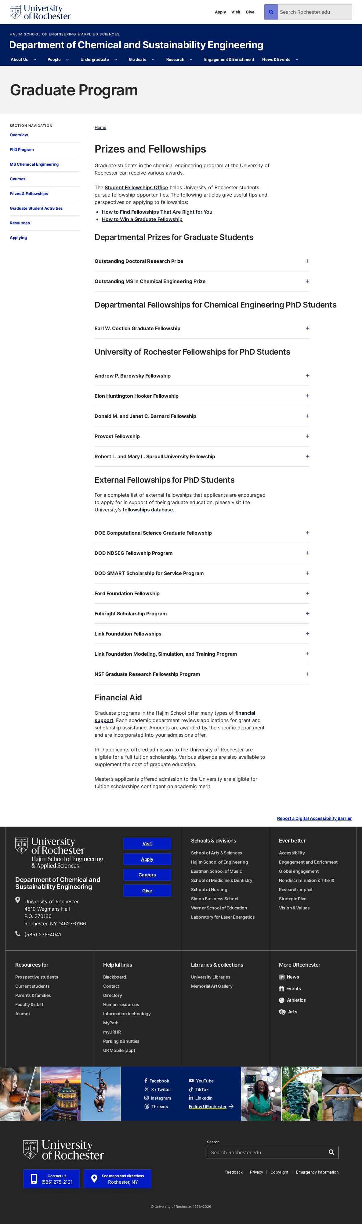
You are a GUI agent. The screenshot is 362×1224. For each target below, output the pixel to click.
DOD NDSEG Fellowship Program (202, 553)
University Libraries (210, 977)
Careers (147, 875)
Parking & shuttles (121, 1041)
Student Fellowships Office (136, 187)
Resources (20, 223)
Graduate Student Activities (36, 208)
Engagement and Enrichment (308, 862)
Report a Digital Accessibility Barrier (314, 818)
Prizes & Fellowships (29, 193)
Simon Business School (214, 898)
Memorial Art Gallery (211, 986)
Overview (19, 135)
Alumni (22, 1013)
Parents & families (33, 995)
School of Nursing (209, 889)
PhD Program (22, 149)
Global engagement (298, 871)
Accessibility (292, 853)
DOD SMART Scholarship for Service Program (202, 573)
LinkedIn (201, 1098)
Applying (18, 237)
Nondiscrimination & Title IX (307, 880)
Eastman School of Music (216, 871)
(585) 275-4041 (42, 934)
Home (100, 127)
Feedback (233, 1172)
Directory (112, 995)
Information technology (127, 1013)
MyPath (110, 1023)
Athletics (292, 1000)
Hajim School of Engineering (219, 862)
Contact (111, 986)
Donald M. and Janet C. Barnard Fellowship (202, 416)
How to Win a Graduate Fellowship (142, 219)
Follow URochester (211, 1106)
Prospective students (36, 977)
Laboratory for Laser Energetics (223, 917)
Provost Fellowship (202, 436)
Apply (220, 12)
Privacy (256, 1172)
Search (213, 1142)
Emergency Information (317, 1172)
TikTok (198, 1089)
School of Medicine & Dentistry (221, 880)
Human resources (121, 1004)
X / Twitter (157, 1089)
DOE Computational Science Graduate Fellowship (202, 532)
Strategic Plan (293, 898)
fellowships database (148, 509)
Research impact (296, 889)
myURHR (112, 1032)
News (289, 977)
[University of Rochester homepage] (40, 12)
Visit (235, 12)
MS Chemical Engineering (34, 164)
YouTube (201, 1081)
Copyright (279, 1172)
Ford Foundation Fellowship (202, 593)
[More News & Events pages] (297, 59)
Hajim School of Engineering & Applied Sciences (65, 34)
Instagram (157, 1098)
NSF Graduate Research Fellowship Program (202, 674)
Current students (32, 986)
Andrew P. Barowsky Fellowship (202, 375)
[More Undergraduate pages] (116, 59)
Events (290, 988)
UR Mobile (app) (119, 1050)
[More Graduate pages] (153, 59)
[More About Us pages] (35, 59)
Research (175, 59)
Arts (288, 1011)
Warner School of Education (219, 908)
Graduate (138, 59)
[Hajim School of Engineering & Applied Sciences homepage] (59, 853)
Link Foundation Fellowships (202, 633)
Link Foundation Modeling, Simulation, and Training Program (202, 654)
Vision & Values (294, 908)
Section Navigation (31, 125)
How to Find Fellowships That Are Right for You (157, 211)
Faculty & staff (29, 1004)
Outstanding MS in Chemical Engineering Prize (202, 281)
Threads (156, 1106)
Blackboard (114, 977)
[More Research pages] (191, 59)
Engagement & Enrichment (229, 59)
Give (250, 12)
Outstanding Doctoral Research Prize (202, 261)
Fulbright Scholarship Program (202, 613)
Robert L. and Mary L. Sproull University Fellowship (202, 456)
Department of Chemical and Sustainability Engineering (136, 45)
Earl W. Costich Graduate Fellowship (202, 328)
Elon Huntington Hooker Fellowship (202, 396)
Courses (17, 179)
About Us (19, 59)
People (54, 59)
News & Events (276, 59)
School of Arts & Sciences (216, 853)
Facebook (156, 1081)
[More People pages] (68, 59)
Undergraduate (95, 59)
